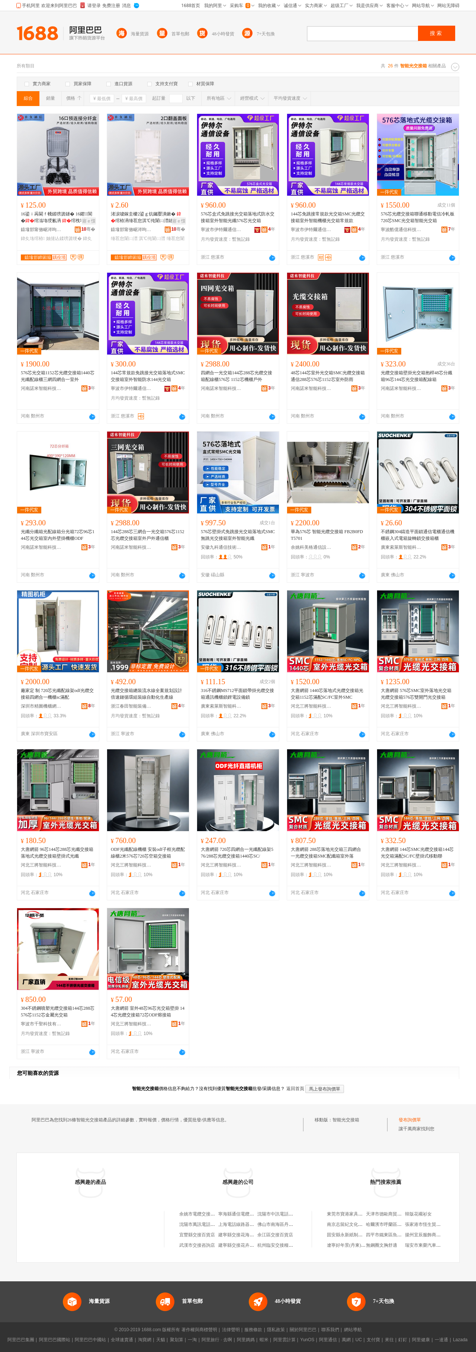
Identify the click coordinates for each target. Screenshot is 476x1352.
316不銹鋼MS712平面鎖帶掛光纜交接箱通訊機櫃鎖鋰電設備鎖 (237, 694)
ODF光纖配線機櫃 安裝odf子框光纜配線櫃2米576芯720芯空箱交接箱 (148, 853)
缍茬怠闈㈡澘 (124, 238)
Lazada (460, 1339)
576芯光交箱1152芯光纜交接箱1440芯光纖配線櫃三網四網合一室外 (57, 376)
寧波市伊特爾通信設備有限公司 (221, 229)
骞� (88, 229)
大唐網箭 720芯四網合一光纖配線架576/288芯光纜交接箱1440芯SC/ (237, 853)
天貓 (160, 1339)
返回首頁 (295, 1088)
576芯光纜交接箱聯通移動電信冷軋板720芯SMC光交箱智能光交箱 (417, 217)
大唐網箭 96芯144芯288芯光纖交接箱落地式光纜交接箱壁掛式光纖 (57, 853)
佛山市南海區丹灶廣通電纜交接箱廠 (293, 1224)
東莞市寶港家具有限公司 (351, 1214)
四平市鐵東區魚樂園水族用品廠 (397, 1234)
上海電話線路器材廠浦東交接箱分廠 (254, 1224)
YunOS (307, 1339)
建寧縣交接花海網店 (238, 1234)
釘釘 (402, 1339)
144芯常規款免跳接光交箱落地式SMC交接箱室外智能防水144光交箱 (148, 376)
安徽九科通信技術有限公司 (221, 547)
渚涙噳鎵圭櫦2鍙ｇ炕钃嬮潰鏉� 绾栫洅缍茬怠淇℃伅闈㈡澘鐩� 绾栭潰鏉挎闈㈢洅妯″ (147, 217)
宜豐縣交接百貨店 (197, 1234)
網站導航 (353, 1329)
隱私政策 (276, 1329)
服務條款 (253, 1329)
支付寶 (373, 1339)
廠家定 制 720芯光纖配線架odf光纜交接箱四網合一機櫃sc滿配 (57, 694)
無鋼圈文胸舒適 (381, 1245)
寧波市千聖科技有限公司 (41, 1023)
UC (359, 1339)
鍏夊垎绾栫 (33, 238)
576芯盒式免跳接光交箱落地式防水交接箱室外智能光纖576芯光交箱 (237, 217)
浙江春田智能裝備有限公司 (131, 706)
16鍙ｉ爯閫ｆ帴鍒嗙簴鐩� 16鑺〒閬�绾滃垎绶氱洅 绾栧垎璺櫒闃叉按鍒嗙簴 (58, 217)
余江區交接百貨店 (275, 1234)
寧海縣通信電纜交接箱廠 (242, 1214)
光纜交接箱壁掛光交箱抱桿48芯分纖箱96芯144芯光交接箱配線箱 (416, 376)
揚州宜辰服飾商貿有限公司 (432, 1234)
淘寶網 (144, 1339)
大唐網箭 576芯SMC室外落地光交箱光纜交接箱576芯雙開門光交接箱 (416, 694)
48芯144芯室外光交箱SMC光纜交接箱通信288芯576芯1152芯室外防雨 (328, 376)
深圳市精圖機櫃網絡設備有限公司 (41, 706)
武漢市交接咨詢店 (197, 1245)
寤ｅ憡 (89, 221)
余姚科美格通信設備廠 (311, 547)
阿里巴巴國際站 (54, 1339)
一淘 (192, 1339)
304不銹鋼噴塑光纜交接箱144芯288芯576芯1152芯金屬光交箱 (57, 1012)
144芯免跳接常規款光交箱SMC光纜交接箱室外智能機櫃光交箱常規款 (328, 217)
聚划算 (176, 1339)
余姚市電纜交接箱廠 (199, 1214)
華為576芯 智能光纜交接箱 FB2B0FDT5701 (327, 535)
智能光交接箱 (345, 1119)
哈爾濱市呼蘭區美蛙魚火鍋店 (395, 1224)
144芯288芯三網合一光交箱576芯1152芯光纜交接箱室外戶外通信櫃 (147, 535)
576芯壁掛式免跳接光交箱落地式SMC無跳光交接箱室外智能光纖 (238, 535)
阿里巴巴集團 (20, 1339)
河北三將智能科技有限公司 (311, 706)
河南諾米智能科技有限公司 (41, 388)
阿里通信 (328, 1339)
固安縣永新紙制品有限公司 (353, 1234)
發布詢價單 (410, 1119)
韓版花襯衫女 (418, 1214)
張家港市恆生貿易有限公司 (432, 1224)
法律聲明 (231, 1329)
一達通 (441, 1339)
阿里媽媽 (246, 1339)
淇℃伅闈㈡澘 (152, 238)
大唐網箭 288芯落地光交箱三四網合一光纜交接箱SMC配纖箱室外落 (326, 853)
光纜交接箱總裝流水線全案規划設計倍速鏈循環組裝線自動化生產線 (146, 694)
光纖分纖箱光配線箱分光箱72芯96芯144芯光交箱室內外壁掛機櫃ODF (57, 535)
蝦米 (264, 1339)
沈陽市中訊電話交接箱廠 (281, 1214)
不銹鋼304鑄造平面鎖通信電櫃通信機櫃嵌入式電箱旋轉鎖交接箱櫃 (417, 535)
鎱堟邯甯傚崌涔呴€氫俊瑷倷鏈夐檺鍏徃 (41, 229)
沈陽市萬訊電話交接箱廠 (203, 1224)
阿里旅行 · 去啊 (217, 1339)
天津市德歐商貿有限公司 (390, 1214)
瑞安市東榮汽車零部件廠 (429, 1245)
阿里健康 (421, 1339)
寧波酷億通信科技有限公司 (401, 229)
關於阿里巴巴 (303, 1329)
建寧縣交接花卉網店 (238, 1245)
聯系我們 (330, 1329)
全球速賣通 (122, 1339)
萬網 (346, 1339)
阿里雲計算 (284, 1339)
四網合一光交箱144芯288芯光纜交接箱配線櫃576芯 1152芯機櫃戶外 (236, 376)
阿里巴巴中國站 (90, 1339)
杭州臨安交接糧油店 (277, 1245)
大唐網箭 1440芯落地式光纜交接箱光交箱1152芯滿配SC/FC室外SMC (327, 694)
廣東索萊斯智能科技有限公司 (401, 547)
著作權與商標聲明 (199, 1329)
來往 (389, 1339)
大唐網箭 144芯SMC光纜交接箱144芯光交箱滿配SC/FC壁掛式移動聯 (417, 853)
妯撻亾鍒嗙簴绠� (64, 238)
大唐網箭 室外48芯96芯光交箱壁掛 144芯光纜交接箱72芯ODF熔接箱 (147, 1012)
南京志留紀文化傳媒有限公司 (356, 1224)
